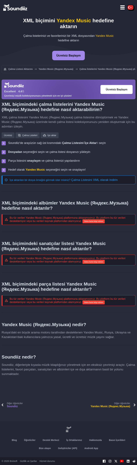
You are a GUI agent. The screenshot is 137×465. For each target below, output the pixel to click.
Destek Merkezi (51, 440)
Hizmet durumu (47, 461)
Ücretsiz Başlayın (68, 55)
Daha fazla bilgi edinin (93, 221)
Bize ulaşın (45, 448)
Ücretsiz (8, 135)
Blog (14, 440)
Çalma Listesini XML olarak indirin (94, 180)
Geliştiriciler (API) (67, 448)
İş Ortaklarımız (74, 440)
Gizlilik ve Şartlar (28, 461)
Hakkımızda (95, 440)
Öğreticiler (29, 440)
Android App (91, 448)
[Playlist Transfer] (15, 7)
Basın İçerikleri (117, 440)
